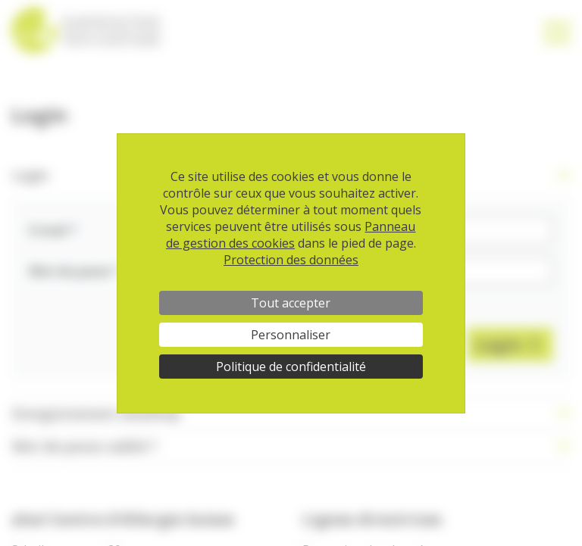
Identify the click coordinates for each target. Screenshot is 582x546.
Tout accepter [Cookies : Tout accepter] (290, 303)
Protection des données (291, 259)
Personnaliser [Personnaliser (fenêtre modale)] (290, 334)
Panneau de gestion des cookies (291, 234)
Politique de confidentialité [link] (291, 366)
